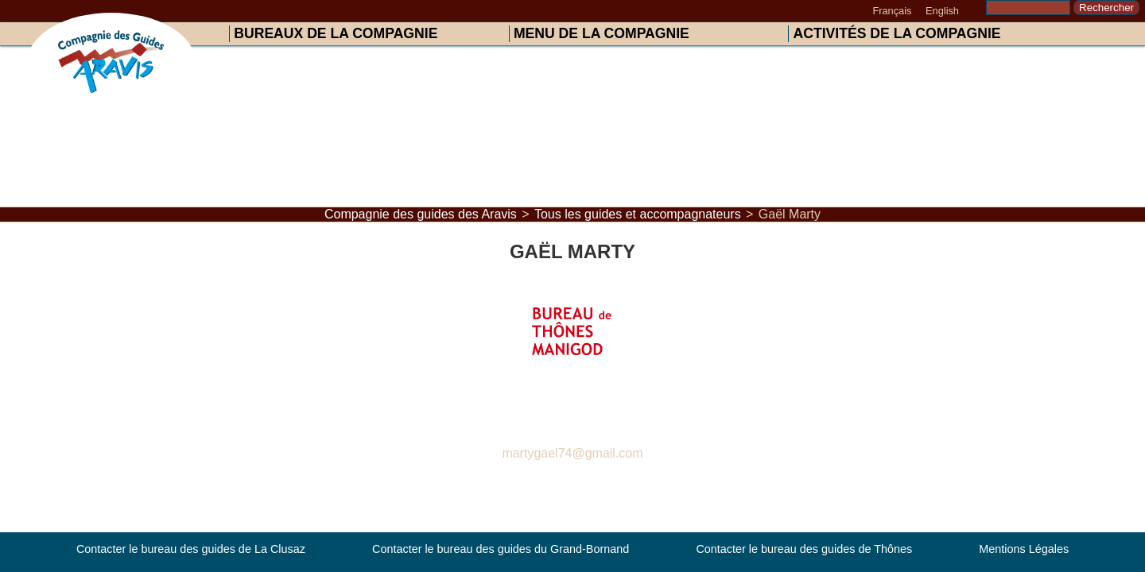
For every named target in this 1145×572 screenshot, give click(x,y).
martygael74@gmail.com (572, 453)
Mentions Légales (1024, 549)
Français (891, 11)
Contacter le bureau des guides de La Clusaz (190, 549)
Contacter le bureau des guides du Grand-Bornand (500, 549)
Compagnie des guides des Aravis (420, 214)
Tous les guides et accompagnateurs (637, 214)
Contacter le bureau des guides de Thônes (804, 549)
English (942, 11)
